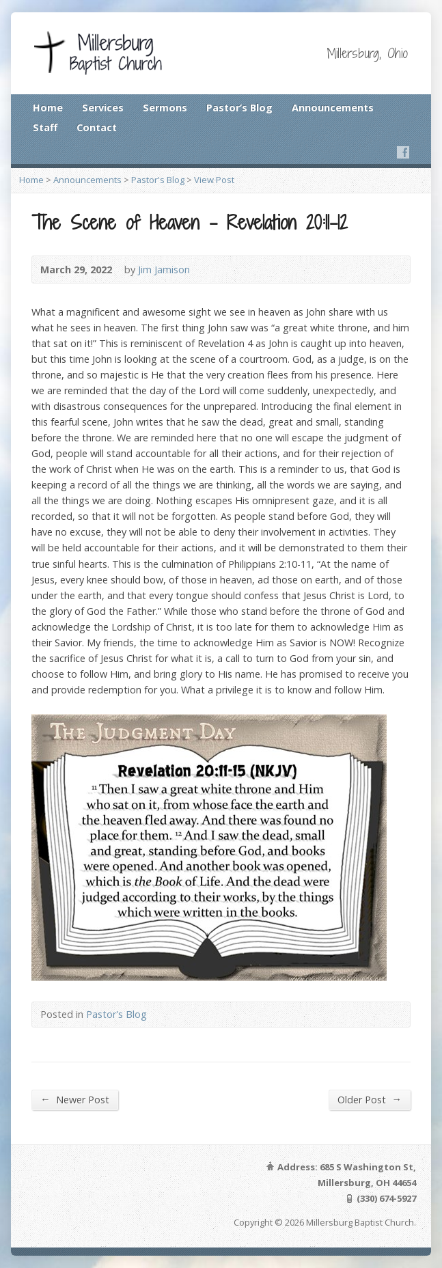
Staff (45, 127)
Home (48, 107)
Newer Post (74, 1099)
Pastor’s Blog (239, 107)
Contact (97, 127)
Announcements (333, 107)
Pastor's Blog (157, 180)
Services (103, 107)
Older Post (369, 1099)
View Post (214, 180)
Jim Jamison (164, 269)
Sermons (165, 107)
